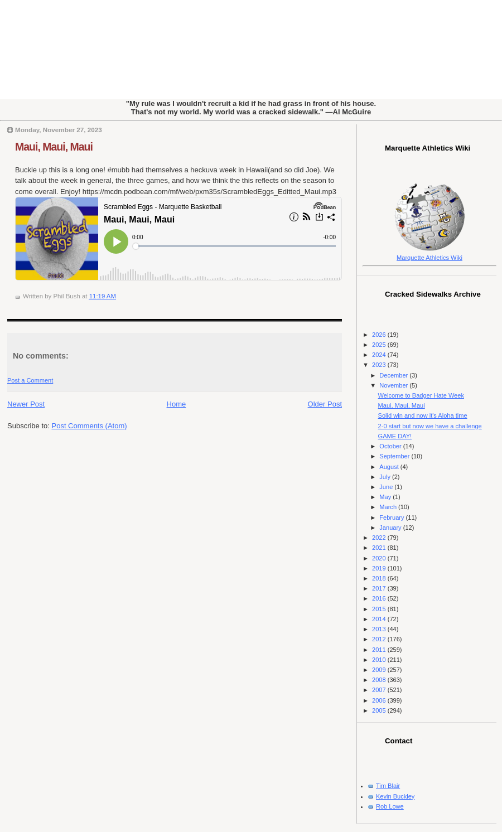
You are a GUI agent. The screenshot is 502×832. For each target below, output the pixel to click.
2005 (380, 710)
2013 (380, 629)
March (388, 507)
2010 (380, 659)
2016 (380, 598)
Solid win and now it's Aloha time (422, 415)
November (394, 385)
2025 (380, 344)
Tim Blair (388, 785)
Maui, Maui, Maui (54, 147)
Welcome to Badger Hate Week (421, 395)
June (386, 486)
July (385, 476)
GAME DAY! (395, 436)
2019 (380, 568)
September (395, 456)
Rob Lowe (390, 806)
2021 (380, 547)
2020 (380, 558)
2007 (380, 689)
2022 (380, 537)
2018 (380, 578)
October (391, 446)
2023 (380, 364)
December (394, 375)
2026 (380, 334)
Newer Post (26, 404)
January (391, 527)
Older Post (325, 404)
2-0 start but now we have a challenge (430, 426)
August (389, 466)
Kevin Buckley (395, 796)
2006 (380, 700)
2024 (380, 354)
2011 (380, 649)
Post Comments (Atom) (89, 426)
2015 (380, 609)
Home (176, 404)
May (386, 497)
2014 (380, 619)
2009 (380, 669)
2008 (380, 679)
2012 (380, 639)
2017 (380, 588)
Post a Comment (30, 380)
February (392, 517)
